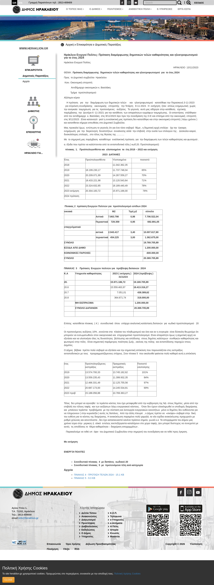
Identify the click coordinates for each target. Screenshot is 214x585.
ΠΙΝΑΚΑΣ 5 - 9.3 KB (84, 478)
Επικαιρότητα (84, 44)
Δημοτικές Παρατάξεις (108, 44)
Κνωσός (114, 533)
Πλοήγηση (52, 549)
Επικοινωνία (54, 544)
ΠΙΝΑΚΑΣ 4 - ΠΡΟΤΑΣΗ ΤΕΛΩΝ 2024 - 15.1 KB (99, 474)
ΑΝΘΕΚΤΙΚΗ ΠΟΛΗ (140, 9)
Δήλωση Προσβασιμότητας (101, 544)
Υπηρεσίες (87, 536)
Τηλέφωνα (116, 516)
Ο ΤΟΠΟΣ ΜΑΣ (75, 9)
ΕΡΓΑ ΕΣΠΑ (184, 9)
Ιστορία (114, 529)
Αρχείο (26, 81)
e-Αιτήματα (116, 523)
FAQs (66, 549)
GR (14, 2)
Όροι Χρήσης (73, 544)
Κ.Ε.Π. (113, 513)
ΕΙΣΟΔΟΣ (199, 3)
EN (20, 2)
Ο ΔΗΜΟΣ (95, 9)
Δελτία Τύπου (88, 513)
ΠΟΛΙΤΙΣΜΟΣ (115, 9)
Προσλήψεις (88, 523)
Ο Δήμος (86, 533)
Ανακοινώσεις (89, 516)
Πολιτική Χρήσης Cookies (127, 573)
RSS (77, 549)
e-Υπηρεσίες (117, 519)
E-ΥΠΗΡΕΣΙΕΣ (164, 9)
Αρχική (70, 44)
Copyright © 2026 (175, 544)
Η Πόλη (114, 526)
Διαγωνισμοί (88, 519)
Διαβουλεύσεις (89, 526)
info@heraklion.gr (28, 518)
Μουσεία (115, 536)
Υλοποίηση (196, 544)
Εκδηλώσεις (88, 529)
